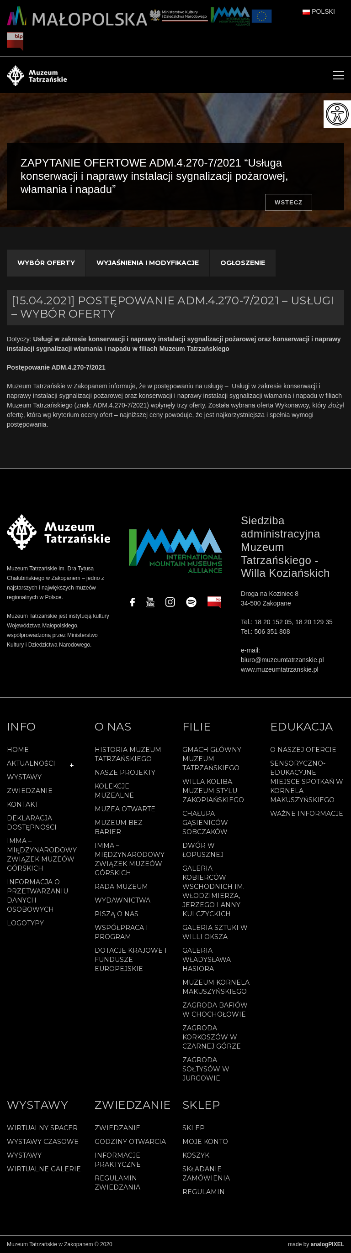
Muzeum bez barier (119, 827)
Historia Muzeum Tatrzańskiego (128, 754)
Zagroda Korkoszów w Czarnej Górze (211, 1037)
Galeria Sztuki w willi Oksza (215, 932)
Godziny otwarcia (130, 1142)
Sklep (193, 1128)
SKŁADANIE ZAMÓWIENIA (206, 1173)
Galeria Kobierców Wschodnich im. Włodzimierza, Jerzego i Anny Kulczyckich (213, 891)
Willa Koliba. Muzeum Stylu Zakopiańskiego (213, 791)
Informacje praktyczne (118, 1160)
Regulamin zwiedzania (117, 1182)
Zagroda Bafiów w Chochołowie (215, 1009)
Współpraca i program (121, 932)
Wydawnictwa (122, 900)
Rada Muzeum (121, 886)
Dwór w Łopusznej (202, 850)
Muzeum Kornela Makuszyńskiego (216, 987)
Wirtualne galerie (44, 1169)
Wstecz (289, 202)
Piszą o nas (116, 914)
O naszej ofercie (303, 750)
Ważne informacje (306, 813)
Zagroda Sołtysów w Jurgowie (205, 1069)
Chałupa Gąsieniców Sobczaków (205, 822)
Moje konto (205, 1142)
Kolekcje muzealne (114, 790)
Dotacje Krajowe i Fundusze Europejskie (131, 959)
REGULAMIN (203, 1192)
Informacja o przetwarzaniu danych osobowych (37, 896)
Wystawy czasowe (43, 1142)
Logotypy (25, 923)
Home (18, 750)
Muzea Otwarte (125, 809)
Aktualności (31, 763)
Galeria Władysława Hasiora (206, 959)
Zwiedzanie (30, 791)
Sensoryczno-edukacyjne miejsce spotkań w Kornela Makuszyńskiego (306, 781)
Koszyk (195, 1155)
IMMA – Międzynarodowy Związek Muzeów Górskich (42, 854)
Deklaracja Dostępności (32, 822)
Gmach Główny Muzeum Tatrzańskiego (211, 759)
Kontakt (22, 804)
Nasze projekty (125, 772)
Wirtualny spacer (42, 1128)
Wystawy (24, 777)
